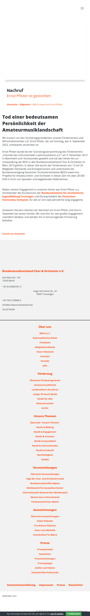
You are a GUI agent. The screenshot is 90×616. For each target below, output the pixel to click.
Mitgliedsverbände (45, 347)
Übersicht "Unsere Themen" (45, 422)
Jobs (45, 365)
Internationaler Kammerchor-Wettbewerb (45, 492)
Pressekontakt (45, 549)
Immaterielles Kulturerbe (45, 572)
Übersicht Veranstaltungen (45, 474)
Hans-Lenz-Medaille (45, 530)
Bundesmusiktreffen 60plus (45, 483)
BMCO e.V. (45, 333)
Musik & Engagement (45, 431)
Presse (61, 585)
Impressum (46, 585)
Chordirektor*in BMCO (45, 534)
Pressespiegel (45, 563)
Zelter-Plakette (45, 520)
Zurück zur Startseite (13, 233)
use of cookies (56, 613)
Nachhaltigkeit (45, 454)
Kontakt (45, 360)
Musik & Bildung (45, 427)
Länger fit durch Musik (45, 394)
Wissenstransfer (45, 403)
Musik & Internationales (45, 445)
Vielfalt (45, 459)
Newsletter (45, 554)
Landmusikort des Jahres (45, 389)
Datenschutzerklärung (21, 585)
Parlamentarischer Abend (45, 501)
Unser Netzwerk (45, 351)
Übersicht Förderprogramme (45, 380)
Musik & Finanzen (45, 436)
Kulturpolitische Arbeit (45, 337)
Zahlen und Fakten (45, 567)
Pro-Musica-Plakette (45, 525)
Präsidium (45, 342)
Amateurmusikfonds (45, 384)
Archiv (45, 408)
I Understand (73, 613)
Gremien (45, 356)
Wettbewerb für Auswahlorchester (45, 487)
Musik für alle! (45, 398)
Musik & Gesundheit (45, 441)
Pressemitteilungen (45, 558)
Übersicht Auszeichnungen (45, 516)
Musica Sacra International (45, 497)
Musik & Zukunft (45, 450)
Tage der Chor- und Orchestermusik (45, 478)
